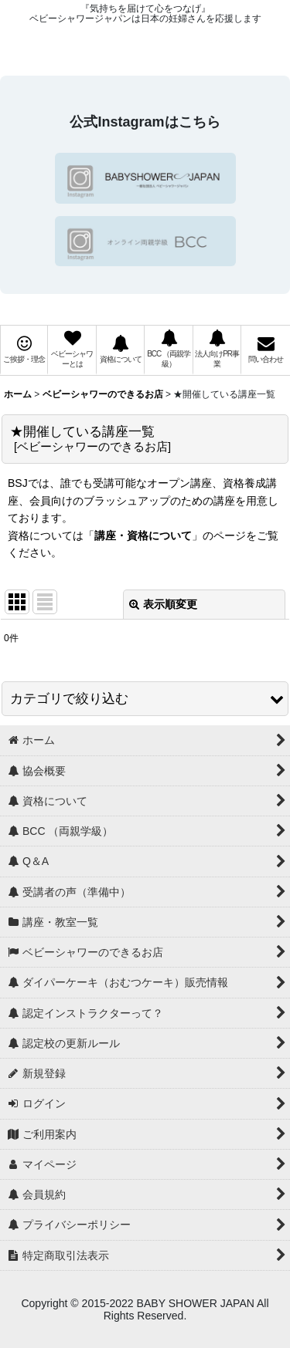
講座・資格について (143, 535)
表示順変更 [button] (163, 604)
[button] (145, 698)
